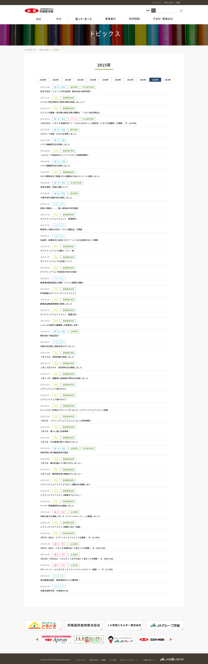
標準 (148, 10)
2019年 (105, 79)
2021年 (80, 79)
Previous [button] (37, 639)
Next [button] (171, 639)
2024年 (43, 79)
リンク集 (112, 660)
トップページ (30, 49)
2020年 (93, 79)
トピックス (44, 49)
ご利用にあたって (148, 660)
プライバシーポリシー (128, 660)
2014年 (168, 79)
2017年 (130, 79)
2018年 (118, 79)
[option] (104, 339)
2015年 (155, 79)
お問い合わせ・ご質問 (97, 660)
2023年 (55, 79)
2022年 (68, 79)
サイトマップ (80, 660)
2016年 (143, 79)
